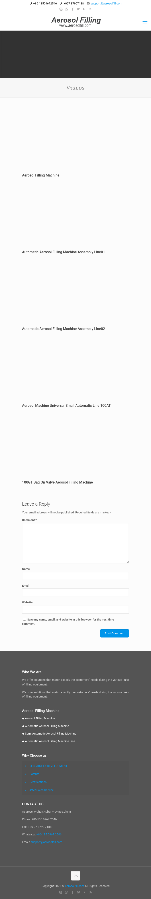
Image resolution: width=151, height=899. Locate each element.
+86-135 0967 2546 (49, 834)
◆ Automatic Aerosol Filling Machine (45, 726)
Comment (29, 520)
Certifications (38, 782)
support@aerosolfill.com (106, 3)
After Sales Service (41, 790)
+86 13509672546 (45, 3)
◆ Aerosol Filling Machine (38, 718)
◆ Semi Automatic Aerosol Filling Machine (49, 733)
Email (25, 585)
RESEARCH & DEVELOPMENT (48, 766)
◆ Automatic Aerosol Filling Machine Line (48, 741)
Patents (34, 774)
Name (26, 569)
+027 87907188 (73, 3)
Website (27, 602)
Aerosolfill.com (74, 886)
